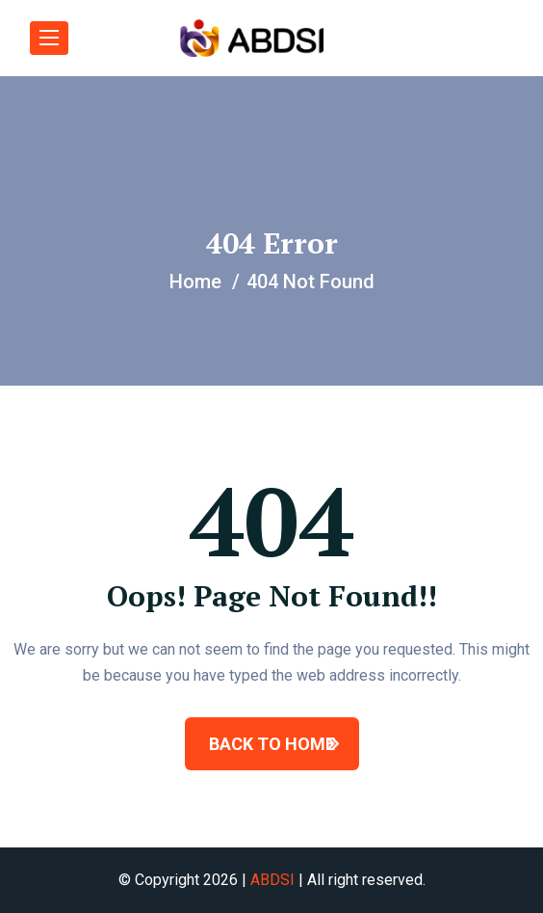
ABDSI (272, 880)
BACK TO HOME (272, 744)
